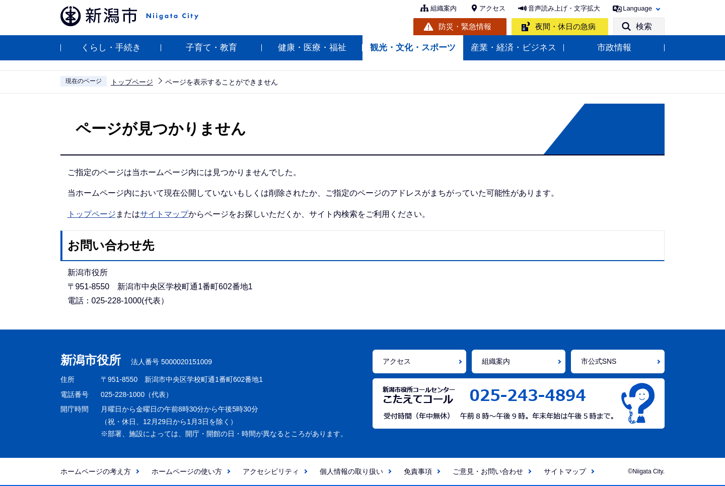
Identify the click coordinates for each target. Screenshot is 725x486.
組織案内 (443, 8)
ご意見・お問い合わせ (488, 471)
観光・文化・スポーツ (413, 47)
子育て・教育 (211, 47)
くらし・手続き (111, 47)
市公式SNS (599, 361)
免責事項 (418, 471)
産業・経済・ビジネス (513, 47)
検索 (644, 26)
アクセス (492, 8)
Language (637, 8)
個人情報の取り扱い (351, 471)
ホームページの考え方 (95, 471)
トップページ (132, 82)
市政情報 (614, 47)
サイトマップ (164, 214)
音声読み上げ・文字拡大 (564, 8)
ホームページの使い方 (187, 471)
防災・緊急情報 (465, 26)
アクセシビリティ (271, 471)
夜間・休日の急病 (565, 26)
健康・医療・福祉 (312, 47)
